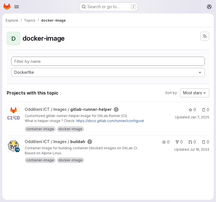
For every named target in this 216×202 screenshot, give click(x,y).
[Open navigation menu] (16, 6)
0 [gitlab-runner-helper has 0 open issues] (205, 109)
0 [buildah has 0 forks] (179, 141)
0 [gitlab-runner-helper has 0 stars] (192, 109)
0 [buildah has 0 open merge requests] (192, 141)
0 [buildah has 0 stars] (166, 141)
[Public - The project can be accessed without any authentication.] (116, 109)
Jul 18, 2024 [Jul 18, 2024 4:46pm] (199, 149)
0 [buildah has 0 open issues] (205, 141)
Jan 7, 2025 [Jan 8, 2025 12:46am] (199, 117)
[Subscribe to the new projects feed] (204, 36)
